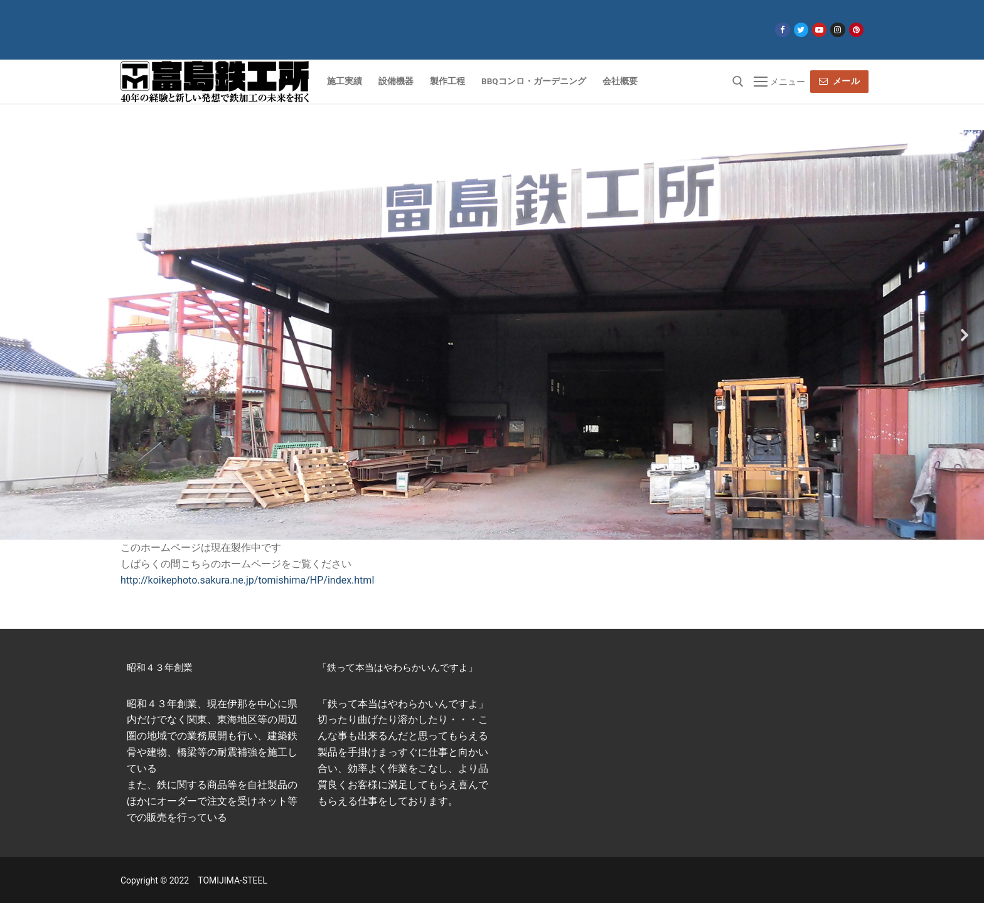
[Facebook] (782, 30)
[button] (19, 335)
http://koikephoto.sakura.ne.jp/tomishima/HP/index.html (247, 580)
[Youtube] (819, 30)
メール (839, 81)
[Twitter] (801, 30)
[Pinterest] (856, 30)
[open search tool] (738, 81)
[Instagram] (837, 30)
